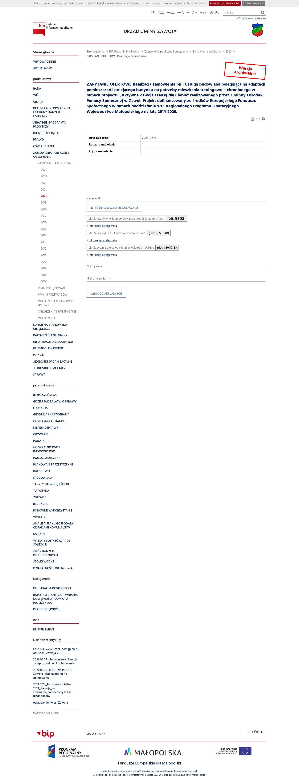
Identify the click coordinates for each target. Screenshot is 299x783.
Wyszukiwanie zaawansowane (251, 18)
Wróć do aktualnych (104, 295)
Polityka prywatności (253, 3)
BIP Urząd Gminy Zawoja (124, 52)
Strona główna (95, 52)
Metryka (93, 266)
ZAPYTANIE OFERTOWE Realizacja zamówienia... (117, 56)
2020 (228, 52)
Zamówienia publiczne (207, 52)
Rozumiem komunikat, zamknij (225, 3)
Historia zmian (97, 278)
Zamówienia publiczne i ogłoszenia (166, 52)
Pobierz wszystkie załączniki (112, 209)
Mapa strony (95, 734)
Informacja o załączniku (102, 226)
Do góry (255, 732)
